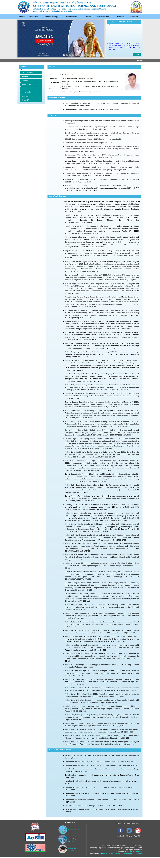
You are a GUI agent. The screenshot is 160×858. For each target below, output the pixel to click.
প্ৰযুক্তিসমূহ (120, 17)
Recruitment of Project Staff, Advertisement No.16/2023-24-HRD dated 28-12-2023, (124, 47)
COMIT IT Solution (135, 851)
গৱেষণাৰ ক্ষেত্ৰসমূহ (51, 17)
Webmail (25, 96)
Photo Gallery (27, 92)
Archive (137, 54)
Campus (25, 80)
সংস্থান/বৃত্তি (134, 17)
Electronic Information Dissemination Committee (122, 853)
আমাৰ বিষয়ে (33, 17)
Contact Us (26, 100)
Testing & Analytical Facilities (72, 839)
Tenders (25, 76)
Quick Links (26, 84)
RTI (23, 88)
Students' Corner (72, 849)
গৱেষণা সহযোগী (71, 17)
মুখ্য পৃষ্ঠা (22, 17)
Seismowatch (73, 830)
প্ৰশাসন (88, 17)
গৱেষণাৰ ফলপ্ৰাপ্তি (102, 17)
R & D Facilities (28, 72)
